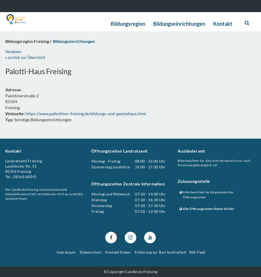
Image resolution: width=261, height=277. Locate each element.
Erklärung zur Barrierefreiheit (161, 252)
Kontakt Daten (117, 252)
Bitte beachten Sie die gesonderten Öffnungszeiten (206, 194)
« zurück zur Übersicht (25, 57)
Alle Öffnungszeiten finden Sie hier (206, 209)
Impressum (66, 252)
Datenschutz (90, 252)
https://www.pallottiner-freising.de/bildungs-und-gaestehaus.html (86, 113)
